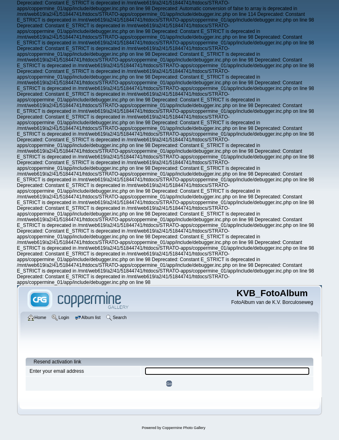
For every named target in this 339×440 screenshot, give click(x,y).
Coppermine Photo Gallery (183, 428)
